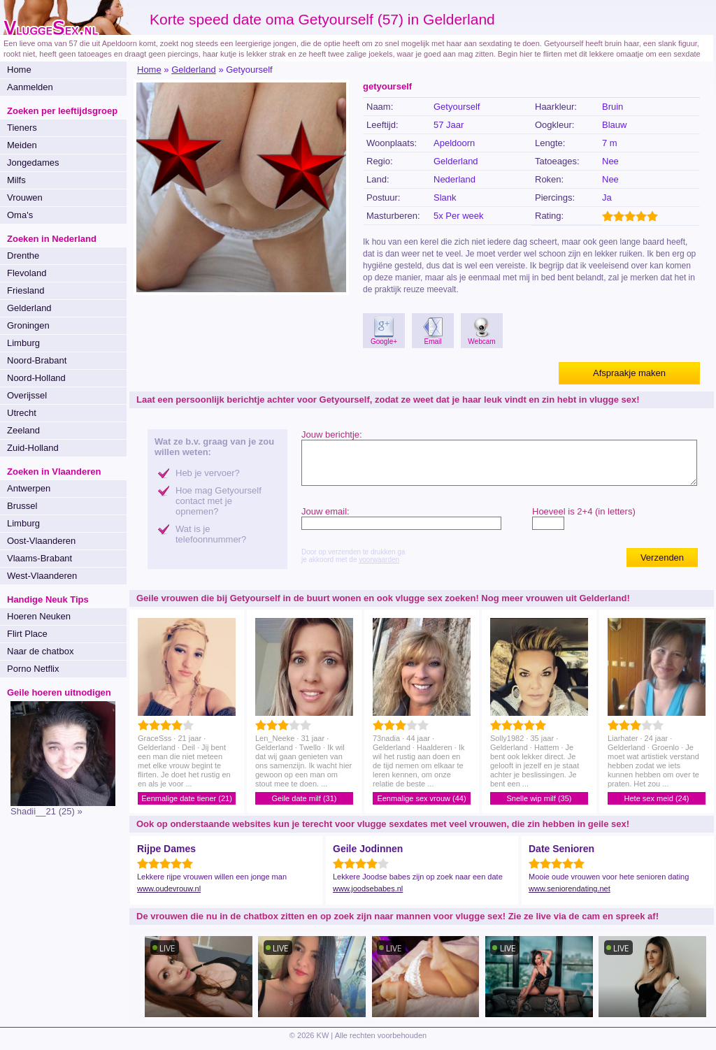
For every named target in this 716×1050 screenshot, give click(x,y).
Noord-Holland (36, 378)
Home (19, 69)
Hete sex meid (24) (656, 798)
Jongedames (33, 162)
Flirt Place (27, 633)
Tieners (22, 127)
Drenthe (23, 255)
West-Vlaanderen (42, 575)
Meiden (22, 145)
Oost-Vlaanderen (41, 540)
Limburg (23, 343)
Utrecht (21, 413)
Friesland (25, 290)
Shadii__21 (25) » (46, 811)
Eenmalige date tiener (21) (186, 798)
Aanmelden (30, 87)
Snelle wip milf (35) (539, 798)
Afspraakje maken (629, 373)
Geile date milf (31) (304, 798)
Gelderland (29, 308)
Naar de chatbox (40, 651)
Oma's (20, 215)
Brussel (22, 506)
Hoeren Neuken (39, 616)
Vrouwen (25, 197)
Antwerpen (28, 488)
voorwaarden (379, 559)
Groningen (28, 325)
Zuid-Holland (33, 448)
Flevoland (26, 273)
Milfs (16, 180)
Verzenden (662, 557)
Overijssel (27, 395)
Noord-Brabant (36, 360)
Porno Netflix (33, 668)
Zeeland (23, 430)
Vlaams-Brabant (39, 558)
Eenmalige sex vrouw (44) (421, 798)
